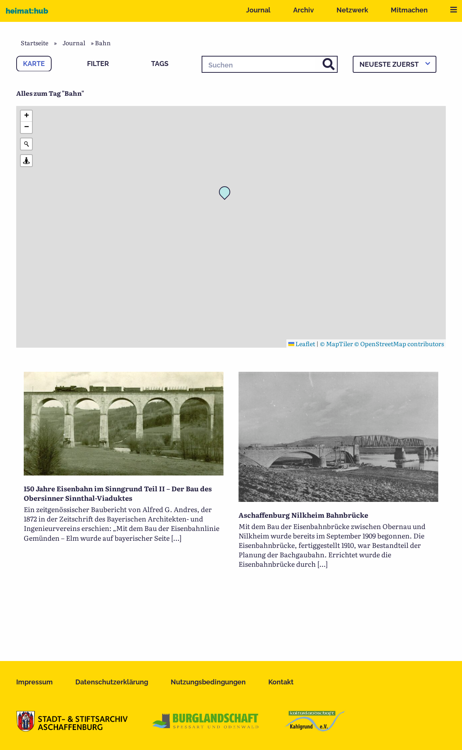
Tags (159, 63)
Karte (34, 63)
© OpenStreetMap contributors (399, 343)
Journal (258, 10)
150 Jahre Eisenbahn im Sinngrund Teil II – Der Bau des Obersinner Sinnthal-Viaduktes (118, 493)
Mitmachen (409, 10)
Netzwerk (352, 10)
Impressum (34, 682)
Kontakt (281, 682)
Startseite (34, 42)
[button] (227, 194)
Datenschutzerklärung (111, 682)
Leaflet (301, 343)
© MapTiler (336, 343)
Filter (98, 63)
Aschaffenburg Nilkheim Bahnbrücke (303, 515)
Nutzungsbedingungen (208, 682)
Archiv (303, 10)
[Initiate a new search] (26, 144)
